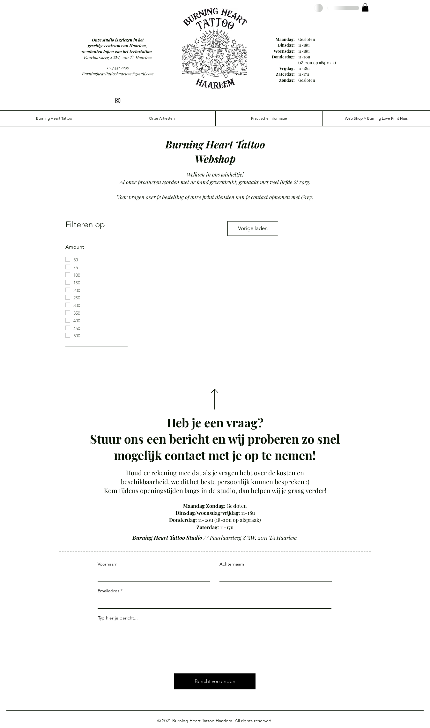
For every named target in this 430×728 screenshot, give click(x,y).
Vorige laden (253, 228)
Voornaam (107, 564)
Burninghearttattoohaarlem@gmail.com (118, 73)
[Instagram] (117, 100)
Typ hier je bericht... (118, 618)
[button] (365, 7)
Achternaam (231, 564)
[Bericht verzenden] (215, 681)
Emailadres (108, 591)
